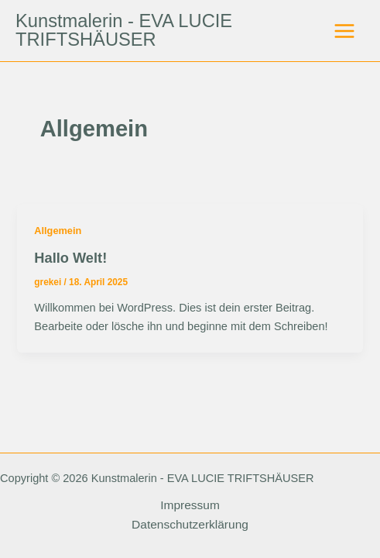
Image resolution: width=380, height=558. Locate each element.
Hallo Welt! (70, 258)
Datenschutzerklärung (190, 524)
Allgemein (57, 230)
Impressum (190, 505)
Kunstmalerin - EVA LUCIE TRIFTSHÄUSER (123, 30)
